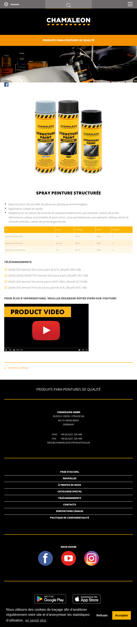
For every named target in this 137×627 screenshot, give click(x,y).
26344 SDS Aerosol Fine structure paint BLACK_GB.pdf (47, 287)
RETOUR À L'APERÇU (18, 368)
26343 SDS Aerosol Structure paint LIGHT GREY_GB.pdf (47, 281)
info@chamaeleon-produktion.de (68, 442)
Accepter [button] (121, 615)
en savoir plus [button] (35, 620)
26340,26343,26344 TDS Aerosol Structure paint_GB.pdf (48, 275)
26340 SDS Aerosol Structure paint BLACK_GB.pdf (44, 269)
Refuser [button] (102, 615)
